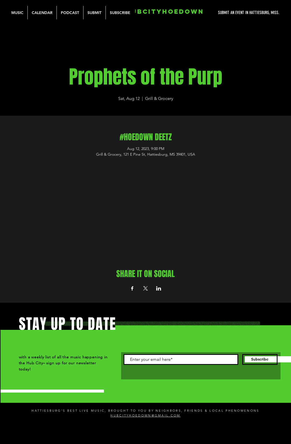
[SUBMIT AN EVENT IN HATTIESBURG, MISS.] (229, 12)
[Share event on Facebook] (132, 288)
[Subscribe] (260, 359)
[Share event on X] (145, 288)
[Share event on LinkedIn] (158, 288)
